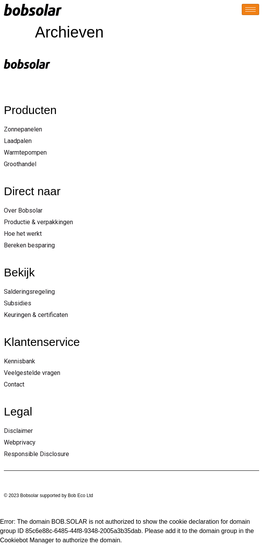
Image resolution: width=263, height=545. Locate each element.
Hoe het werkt (23, 233)
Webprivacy (20, 442)
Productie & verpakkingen (38, 222)
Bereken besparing (29, 245)
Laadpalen (18, 141)
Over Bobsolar (23, 210)
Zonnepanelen (23, 129)
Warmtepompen (25, 152)
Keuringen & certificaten (36, 314)
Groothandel (20, 164)
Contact (14, 384)
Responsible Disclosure (36, 454)
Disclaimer (18, 430)
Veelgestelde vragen (32, 372)
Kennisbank (19, 361)
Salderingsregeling (29, 291)
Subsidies (17, 303)
